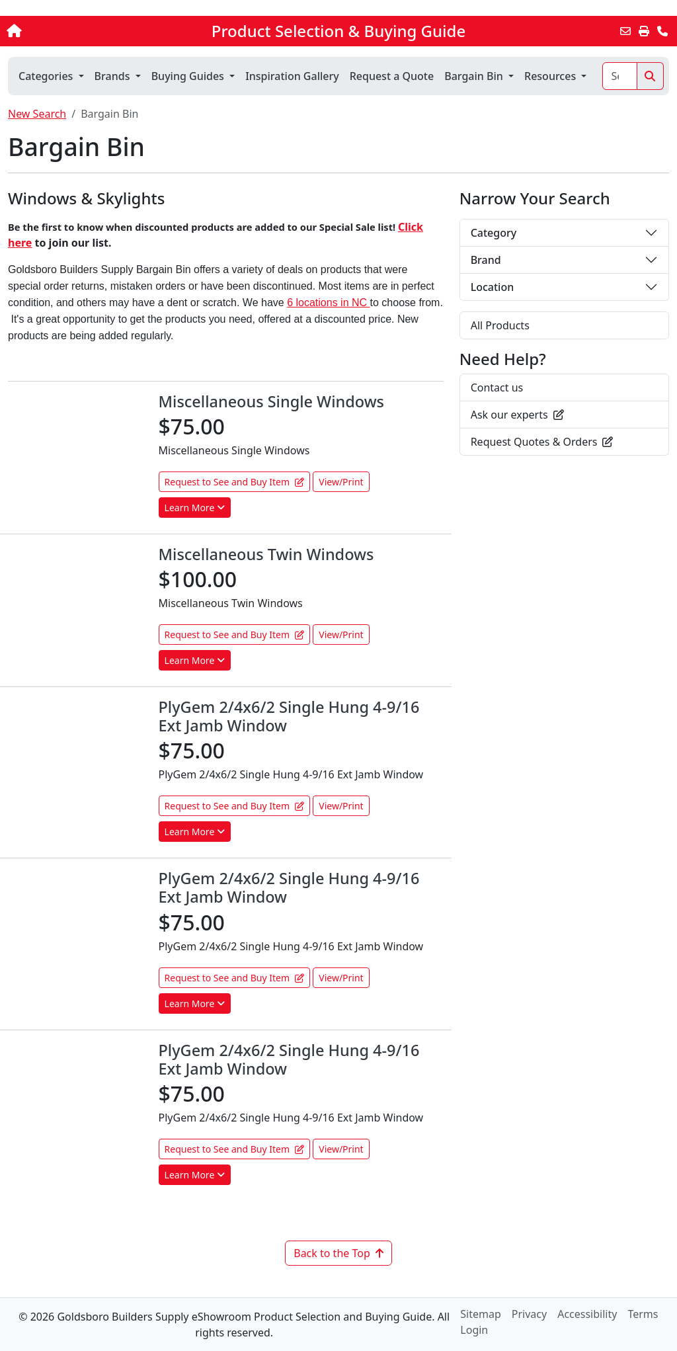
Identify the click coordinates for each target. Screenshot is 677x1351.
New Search (37, 113)
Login (474, 1330)
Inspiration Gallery (292, 76)
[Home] (72, 31)
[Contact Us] (662, 31)
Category (494, 232)
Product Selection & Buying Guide (338, 31)
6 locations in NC (328, 302)
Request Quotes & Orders (542, 441)
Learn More (195, 507)
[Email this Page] (625, 31)
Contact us (497, 387)
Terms (642, 1314)
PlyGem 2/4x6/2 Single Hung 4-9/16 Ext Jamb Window (289, 716)
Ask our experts (517, 414)
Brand (486, 260)
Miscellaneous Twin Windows (266, 554)
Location (492, 287)
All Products (500, 325)
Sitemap (480, 1314)
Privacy (529, 1314)
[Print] (644, 31)
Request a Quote (392, 76)
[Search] (619, 76)
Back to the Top (338, 1253)
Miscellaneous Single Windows (271, 401)
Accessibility (587, 1314)
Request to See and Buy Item (235, 481)
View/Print (341, 481)
